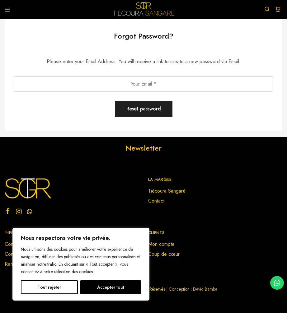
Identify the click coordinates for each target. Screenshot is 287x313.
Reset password (143, 108)
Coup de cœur (164, 254)
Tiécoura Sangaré (167, 190)
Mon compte (161, 244)
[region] (80, 264)
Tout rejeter (49, 287)
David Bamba (205, 289)
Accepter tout (110, 287)
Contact (156, 200)
